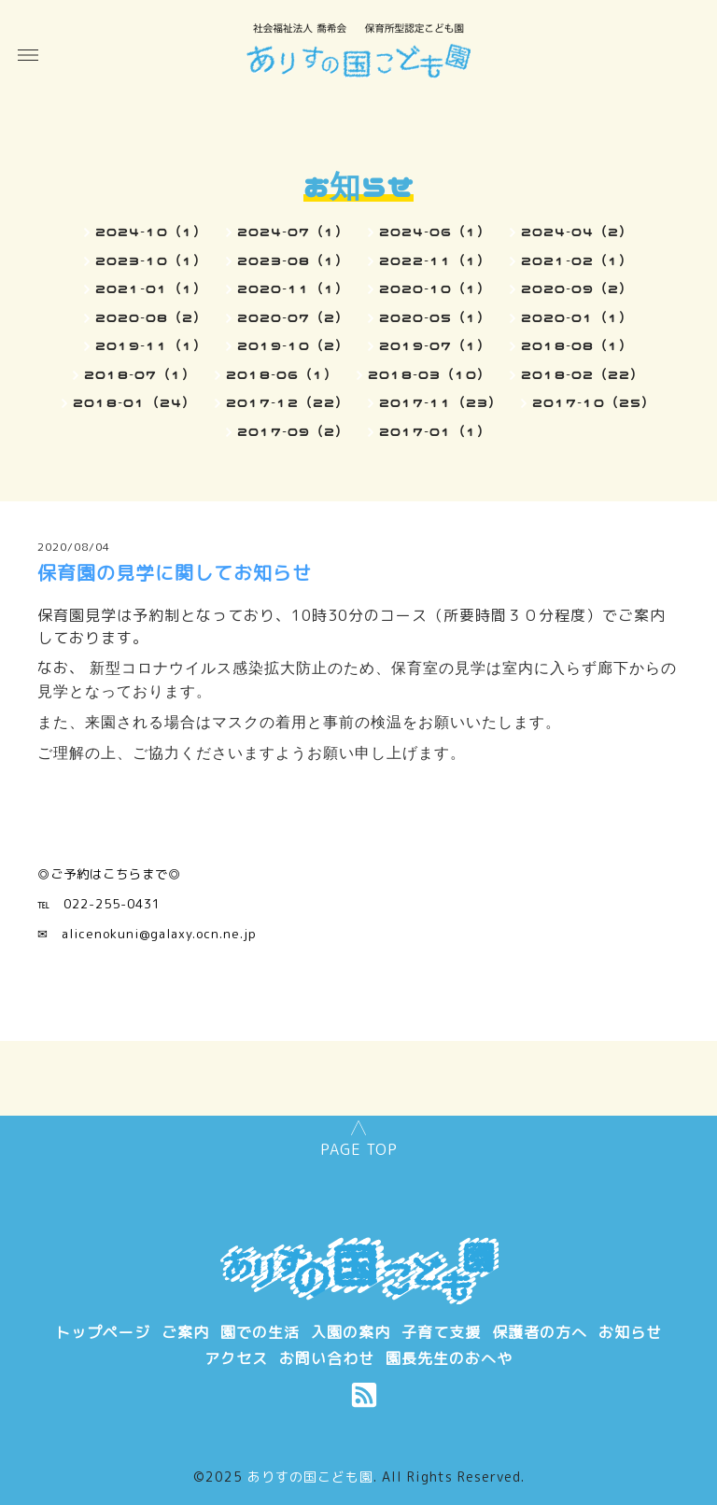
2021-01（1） (151, 288)
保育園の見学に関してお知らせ (174, 572)
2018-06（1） (282, 374)
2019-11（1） (151, 345)
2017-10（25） (593, 402)
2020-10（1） (435, 288)
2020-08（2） (151, 317)
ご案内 (185, 1332)
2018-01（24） (134, 402)
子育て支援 (441, 1332)
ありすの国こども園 (310, 1476)
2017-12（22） (287, 402)
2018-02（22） (582, 374)
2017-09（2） (293, 431)
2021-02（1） (577, 260)
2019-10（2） (293, 345)
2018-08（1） (577, 345)
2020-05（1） (435, 317)
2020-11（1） (293, 288)
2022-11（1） (435, 260)
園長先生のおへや (449, 1358)
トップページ (102, 1332)
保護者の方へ (539, 1332)
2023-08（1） (293, 260)
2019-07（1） (435, 345)
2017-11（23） (440, 402)
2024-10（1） (151, 231)
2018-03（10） (429, 374)
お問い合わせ (326, 1358)
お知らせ (630, 1332)
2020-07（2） (293, 317)
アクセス (236, 1358)
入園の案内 (350, 1332)
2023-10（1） (151, 260)
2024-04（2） (577, 231)
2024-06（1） (435, 231)
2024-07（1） (293, 231)
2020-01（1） (577, 317)
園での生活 (260, 1332)
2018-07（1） (140, 374)
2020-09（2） (577, 288)
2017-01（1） (435, 431)
